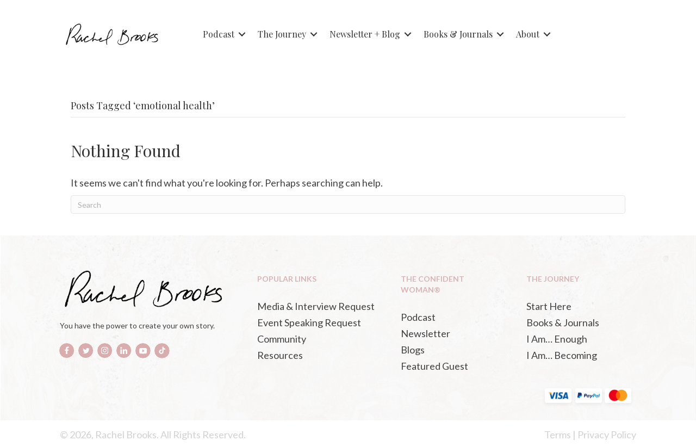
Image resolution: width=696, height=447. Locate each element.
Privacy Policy (606, 434)
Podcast (218, 34)
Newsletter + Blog (365, 34)
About (527, 34)
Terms (557, 434)
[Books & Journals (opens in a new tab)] (578, 322)
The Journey (282, 34)
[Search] (348, 204)
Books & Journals (458, 34)
